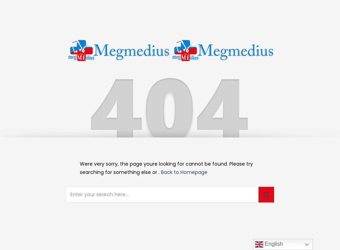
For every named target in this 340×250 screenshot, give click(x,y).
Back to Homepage (184, 172)
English (269, 244)
